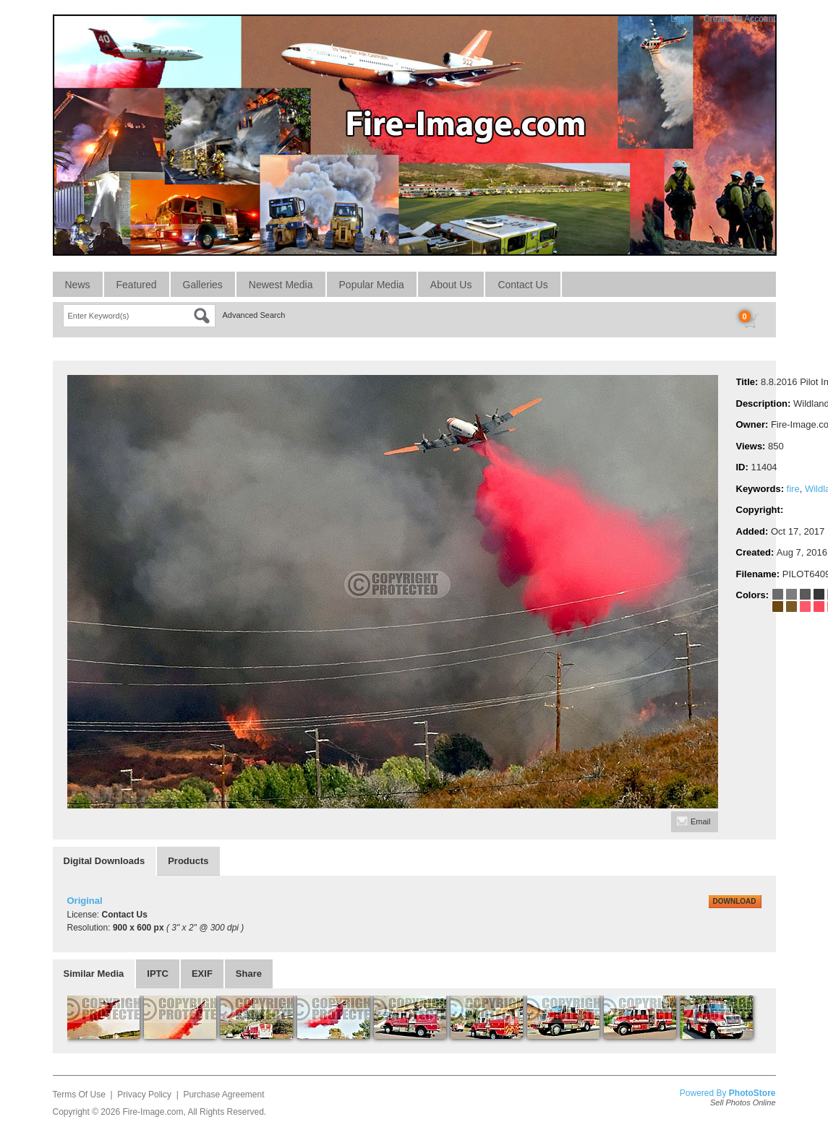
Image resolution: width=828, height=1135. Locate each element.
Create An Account (739, 19)
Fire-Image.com (152, 1112)
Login (680, 19)
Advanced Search (254, 315)
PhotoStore (752, 1093)
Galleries (203, 284)
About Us (451, 284)
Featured (136, 284)
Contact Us (522, 284)
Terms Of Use (79, 1094)
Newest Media (281, 284)
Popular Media (371, 284)
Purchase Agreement (223, 1094)
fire (793, 488)
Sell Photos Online (743, 1102)
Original (85, 900)
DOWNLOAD (734, 901)
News (77, 284)
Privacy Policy (144, 1094)
